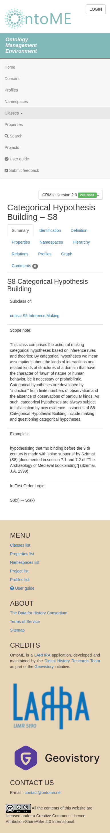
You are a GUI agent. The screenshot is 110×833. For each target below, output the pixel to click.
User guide (17, 159)
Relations (20, 254)
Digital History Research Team (72, 661)
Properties (14, 124)
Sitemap (17, 630)
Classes (14, 113)
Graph (66, 254)
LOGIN (95, 9)
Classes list (20, 545)
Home (10, 67)
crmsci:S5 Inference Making (34, 315)
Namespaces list (24, 562)
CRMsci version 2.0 (70, 195)
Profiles (11, 90)
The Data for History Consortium (38, 613)
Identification (50, 230)
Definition (79, 230)
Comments (25, 266)
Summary (20, 230)
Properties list (22, 554)
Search (13, 136)
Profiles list (19, 579)
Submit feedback (22, 170)
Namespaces (16, 101)
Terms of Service (25, 621)
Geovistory (44, 666)
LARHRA (42, 655)
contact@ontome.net (43, 792)
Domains (12, 78)
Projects (12, 147)
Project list (19, 571)
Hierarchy (81, 242)
